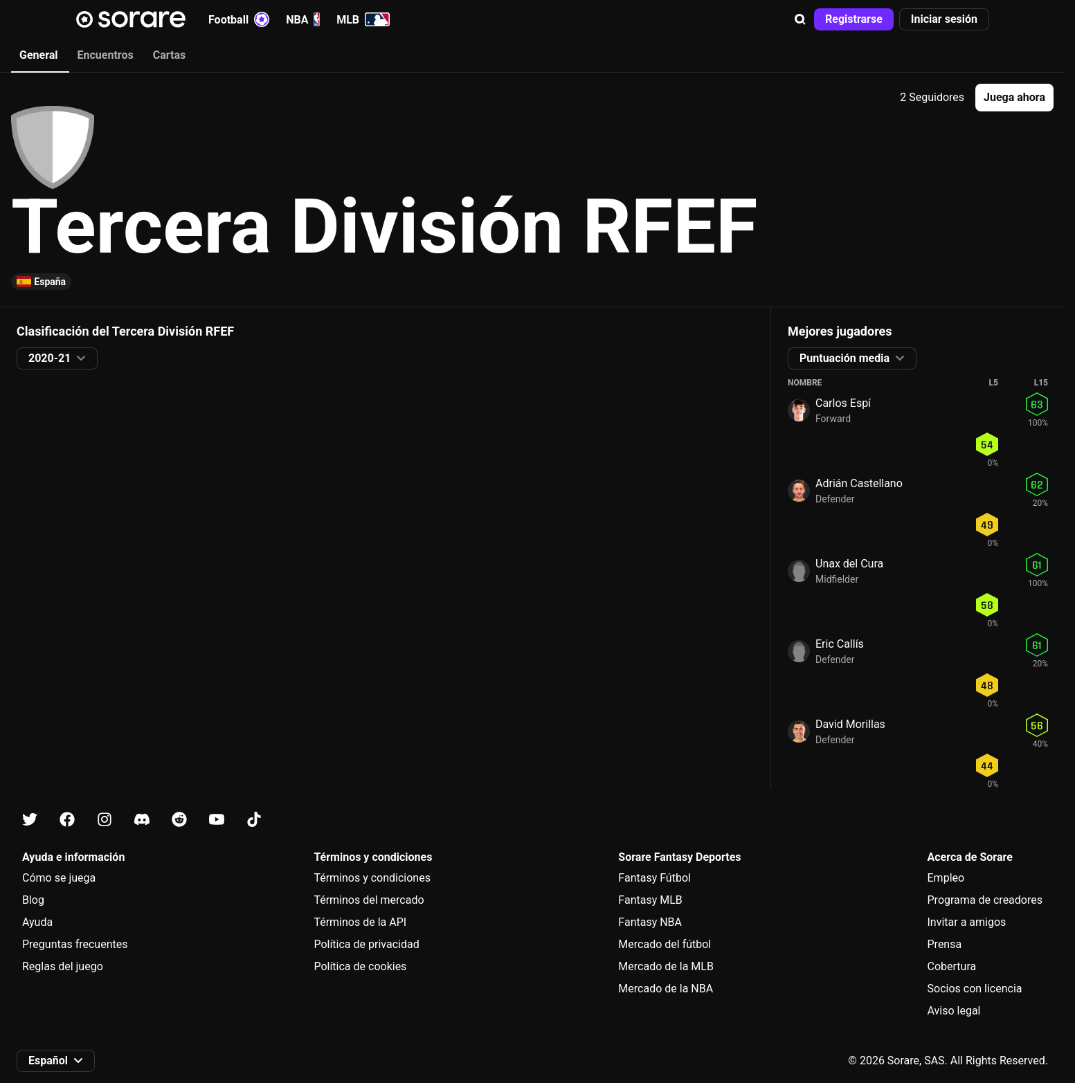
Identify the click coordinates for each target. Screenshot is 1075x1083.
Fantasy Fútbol (654, 877)
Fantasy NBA (650, 922)
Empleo (946, 877)
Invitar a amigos (967, 922)
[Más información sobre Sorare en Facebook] (67, 820)
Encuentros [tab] (106, 55)
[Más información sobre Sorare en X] (30, 820)
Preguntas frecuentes (74, 944)
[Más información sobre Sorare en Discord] (142, 820)
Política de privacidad (366, 944)
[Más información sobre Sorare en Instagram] (104, 820)
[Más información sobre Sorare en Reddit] (179, 820)
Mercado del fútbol (664, 944)
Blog (33, 900)
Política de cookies (360, 966)
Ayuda (37, 922)
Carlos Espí (843, 403)
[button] (800, 19)
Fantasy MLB (650, 900)
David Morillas (850, 724)
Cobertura (952, 966)
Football (238, 19)
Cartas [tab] (169, 55)
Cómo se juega (59, 877)
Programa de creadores (985, 900)
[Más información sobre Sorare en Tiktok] (254, 820)
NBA (303, 19)
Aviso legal (954, 1010)
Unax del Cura (849, 563)
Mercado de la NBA (665, 988)
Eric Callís (839, 643)
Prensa (945, 944)
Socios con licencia (975, 988)
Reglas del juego (62, 966)
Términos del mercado (369, 900)
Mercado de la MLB (666, 966)
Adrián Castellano (859, 483)
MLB (363, 19)
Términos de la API (360, 922)
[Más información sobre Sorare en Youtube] (217, 820)
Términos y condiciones (372, 877)
